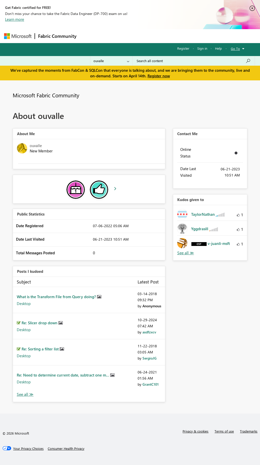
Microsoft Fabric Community (46, 95)
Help (218, 48)
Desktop (24, 303)
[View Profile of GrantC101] (150, 384)
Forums (88, 36)
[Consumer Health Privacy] (66, 448)
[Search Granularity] (111, 61)
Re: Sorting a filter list (41, 348)
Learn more (14, 19)
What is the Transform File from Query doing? (57, 296)
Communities (153, 36)
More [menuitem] (194, 36)
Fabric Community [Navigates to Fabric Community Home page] (57, 36)
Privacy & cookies (195, 431)
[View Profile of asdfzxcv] (149, 332)
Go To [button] (235, 48)
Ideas (131, 36)
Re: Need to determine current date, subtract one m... (63, 375)
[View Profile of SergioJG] (149, 358)
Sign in (202, 48)
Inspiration (110, 36)
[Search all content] (193, 61)
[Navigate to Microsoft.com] (17, 36)
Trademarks (248, 431)
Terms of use (224, 431)
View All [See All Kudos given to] (185, 253)
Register (183, 48)
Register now (159, 75)
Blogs (176, 36)
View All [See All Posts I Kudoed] (25, 394)
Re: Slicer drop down (40, 322)
